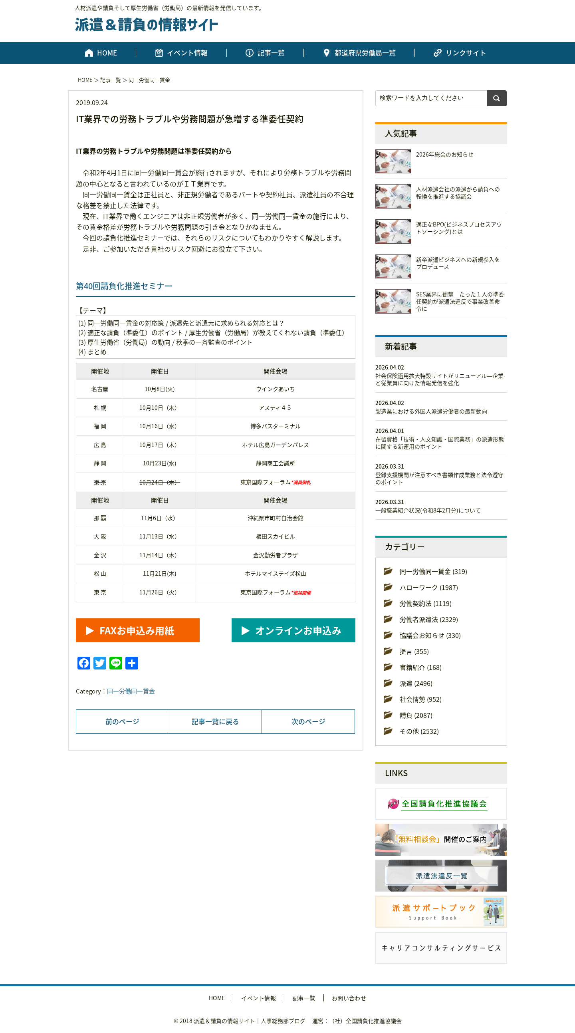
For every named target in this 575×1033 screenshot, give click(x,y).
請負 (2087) (416, 715)
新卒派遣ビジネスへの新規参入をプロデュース (458, 262)
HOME (107, 53)
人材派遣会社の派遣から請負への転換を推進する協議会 (458, 192)
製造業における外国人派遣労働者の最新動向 (431, 411)
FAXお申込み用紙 (136, 630)
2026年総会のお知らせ (445, 154)
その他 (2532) (419, 731)
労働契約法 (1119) (426, 603)
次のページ (308, 721)
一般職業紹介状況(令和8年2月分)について (428, 510)
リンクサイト (466, 53)
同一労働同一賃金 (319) (433, 571)
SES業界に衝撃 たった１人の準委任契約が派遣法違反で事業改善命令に (460, 301)
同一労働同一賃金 (149, 79)
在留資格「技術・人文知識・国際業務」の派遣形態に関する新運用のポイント (439, 442)
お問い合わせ (349, 997)
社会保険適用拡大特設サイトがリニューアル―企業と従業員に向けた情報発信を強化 (439, 379)
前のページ (122, 721)
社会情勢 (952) (421, 699)
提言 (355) (414, 651)
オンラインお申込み (298, 630)
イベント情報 (187, 53)
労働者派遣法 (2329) (429, 619)
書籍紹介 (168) (421, 667)
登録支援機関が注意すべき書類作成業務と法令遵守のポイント (439, 478)
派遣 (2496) (416, 683)
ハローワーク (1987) (429, 587)
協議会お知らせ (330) (430, 635)
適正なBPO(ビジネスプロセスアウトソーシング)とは (459, 227)
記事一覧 (271, 53)
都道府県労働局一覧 (365, 53)
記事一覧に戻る (215, 721)
